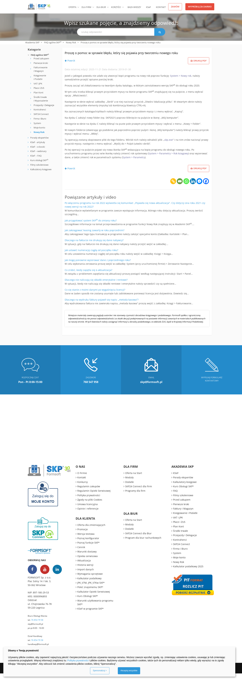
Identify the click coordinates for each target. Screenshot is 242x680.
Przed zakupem (41, 58)
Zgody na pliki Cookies (89, 506)
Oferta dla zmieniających (91, 531)
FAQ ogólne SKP (52, 42)
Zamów (175, 6)
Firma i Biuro (40, 118)
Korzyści (116, 7)
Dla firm (86, 7)
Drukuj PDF (199, 67)
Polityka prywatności (88, 501)
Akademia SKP (32, 42)
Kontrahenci (40, 109)
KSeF (148, 7)
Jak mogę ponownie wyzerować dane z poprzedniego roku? (98, 266)
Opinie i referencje (87, 515)
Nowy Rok (71, 42)
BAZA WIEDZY (134, 7)
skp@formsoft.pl (35, 630)
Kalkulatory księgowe (40, 169)
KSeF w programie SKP (90, 615)
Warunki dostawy (87, 558)
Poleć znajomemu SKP (90, 593)
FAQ (175, 497)
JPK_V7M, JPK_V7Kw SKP (91, 589)
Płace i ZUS (39, 87)
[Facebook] (206, 188)
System (37, 123)
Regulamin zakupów (88, 492)
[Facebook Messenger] (199, 188)
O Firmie (82, 479)
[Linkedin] (193, 188)
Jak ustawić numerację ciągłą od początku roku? (91, 256)
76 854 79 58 (37, 626)
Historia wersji (85, 571)
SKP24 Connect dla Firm (138, 492)
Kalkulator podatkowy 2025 (188, 573)
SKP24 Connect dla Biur (138, 540)
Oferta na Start (133, 479)
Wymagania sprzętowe (90, 580)
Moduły (129, 484)
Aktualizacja (84, 567)
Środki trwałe (180, 537)
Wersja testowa (85, 540)
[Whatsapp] (186, 188)
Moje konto (39, 127)
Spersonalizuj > (100, 670)
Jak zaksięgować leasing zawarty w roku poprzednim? (94, 237)
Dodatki (129, 488)
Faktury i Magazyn (183, 515)
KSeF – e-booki (37, 146)
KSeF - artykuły (37, 142)
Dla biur (101, 7)
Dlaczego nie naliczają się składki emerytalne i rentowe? (96, 286)
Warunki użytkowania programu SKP (95, 609)
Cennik (81, 553)
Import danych (85, 576)
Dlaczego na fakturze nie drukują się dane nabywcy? (94, 246)
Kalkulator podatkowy (89, 584)
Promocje (82, 535)
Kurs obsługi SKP (39, 160)
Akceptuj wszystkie (128, 670)
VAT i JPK (38, 83)
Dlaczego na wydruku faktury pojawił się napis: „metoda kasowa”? (101, 306)
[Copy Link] (173, 188)
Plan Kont (38, 92)
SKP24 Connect (41, 114)
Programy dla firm (135, 497)
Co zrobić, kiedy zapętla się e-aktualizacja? (88, 276)
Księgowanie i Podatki (40, 77)
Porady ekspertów (39, 137)
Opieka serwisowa (87, 562)
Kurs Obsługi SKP (87, 602)
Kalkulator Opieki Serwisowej (93, 598)
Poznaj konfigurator (88, 544)
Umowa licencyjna (87, 510)
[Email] (180, 188)
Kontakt (161, 7)
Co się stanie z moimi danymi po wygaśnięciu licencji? (95, 296)
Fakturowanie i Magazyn (40, 69)
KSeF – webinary (38, 151)
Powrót (70, 67)
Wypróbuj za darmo (200, 6)
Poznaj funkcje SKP (88, 549)
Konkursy (82, 488)
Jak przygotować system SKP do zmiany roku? (91, 227)
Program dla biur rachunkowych (143, 544)
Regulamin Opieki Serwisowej (94, 497)
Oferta (72, 7)
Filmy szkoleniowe (39, 164)
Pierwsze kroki (41, 63)
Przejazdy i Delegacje (44, 105)
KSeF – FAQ (36, 155)
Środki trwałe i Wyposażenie (41, 99)
